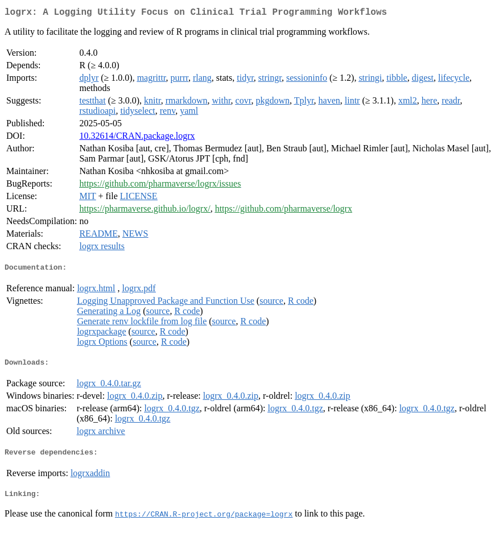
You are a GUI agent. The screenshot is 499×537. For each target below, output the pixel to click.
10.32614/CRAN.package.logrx (137, 138)
